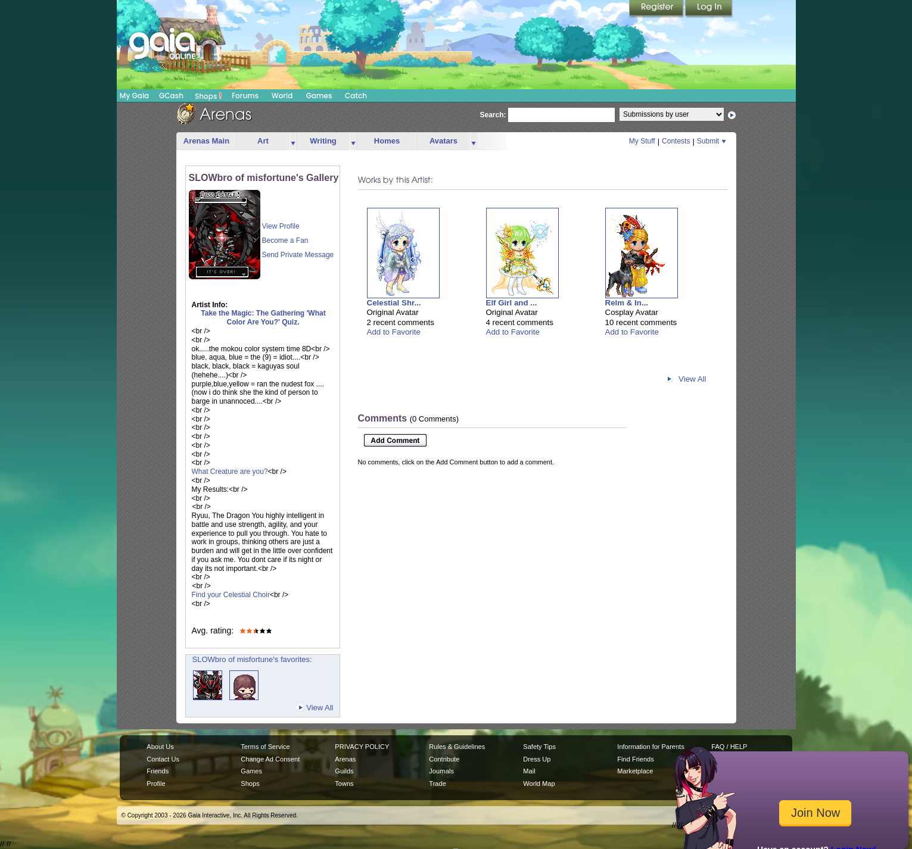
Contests (676, 141)
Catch (356, 95)
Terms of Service (265, 746)
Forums (245, 95)
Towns (344, 783)
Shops (208, 96)
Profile (156, 783)
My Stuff (642, 141)
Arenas (345, 759)
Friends (158, 771)
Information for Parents (650, 746)
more (293, 141)
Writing (323, 140)
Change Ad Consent (270, 759)
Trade (437, 783)
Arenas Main (206, 140)
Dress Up (536, 759)
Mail (529, 771)
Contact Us (163, 759)
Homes (387, 140)
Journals (441, 771)
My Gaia (134, 95)
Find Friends (635, 759)
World (282, 95)
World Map (539, 783)
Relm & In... (627, 302)
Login (709, 9)
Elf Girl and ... (511, 302)
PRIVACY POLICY (362, 746)
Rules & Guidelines (457, 746)
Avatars (443, 140)
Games (319, 95)
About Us (160, 746)
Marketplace (635, 771)
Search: (493, 115)
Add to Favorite (394, 331)
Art (263, 140)
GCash (171, 95)
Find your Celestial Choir (231, 595)
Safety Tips (539, 746)
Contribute (444, 759)
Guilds (344, 771)
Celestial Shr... (394, 302)
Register (657, 9)
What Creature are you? (230, 471)
